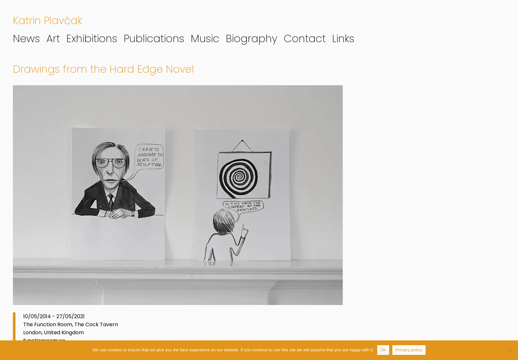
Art (53, 38)
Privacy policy (409, 349)
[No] (510, 350)
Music (205, 38)
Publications (154, 38)
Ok (383, 349)
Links (343, 38)
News (26, 38)
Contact (305, 38)
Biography (251, 38)
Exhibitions (91, 38)
